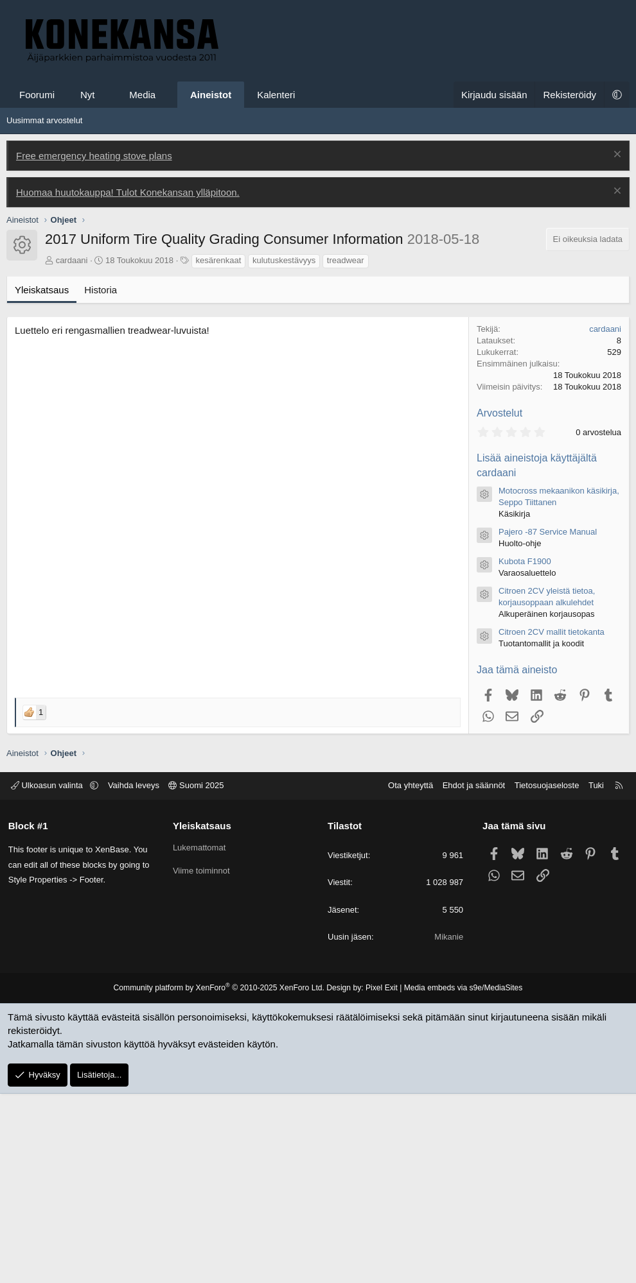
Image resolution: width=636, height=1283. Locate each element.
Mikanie (448, 1126)
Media (142, 94)
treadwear (345, 449)
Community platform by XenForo (220, 1177)
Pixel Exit (380, 1177)
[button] (106, 95)
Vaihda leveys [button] (135, 974)
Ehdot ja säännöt (472, 974)
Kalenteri (276, 94)
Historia (100, 479)
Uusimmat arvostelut (44, 120)
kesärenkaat (219, 449)
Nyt (87, 94)
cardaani (72, 449)
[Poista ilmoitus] (615, 155)
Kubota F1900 (525, 750)
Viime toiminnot (202, 1060)
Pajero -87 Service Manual (548, 721)
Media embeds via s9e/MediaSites (461, 1177)
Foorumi (37, 94)
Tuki (595, 974)
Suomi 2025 (197, 974)
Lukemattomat (199, 1037)
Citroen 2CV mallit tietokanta (552, 821)
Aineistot (210, 94)
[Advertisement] (318, 326)
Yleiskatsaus (42, 479)
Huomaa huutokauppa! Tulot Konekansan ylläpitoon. (128, 192)
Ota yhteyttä (409, 974)
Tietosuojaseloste (545, 974)
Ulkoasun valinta (49, 974)
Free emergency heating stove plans (94, 155)
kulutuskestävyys (283, 449)
